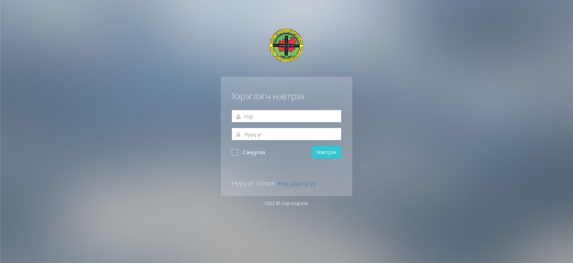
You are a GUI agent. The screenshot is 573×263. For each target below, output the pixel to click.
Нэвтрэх (326, 152)
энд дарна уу (296, 183)
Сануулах (248, 152)
